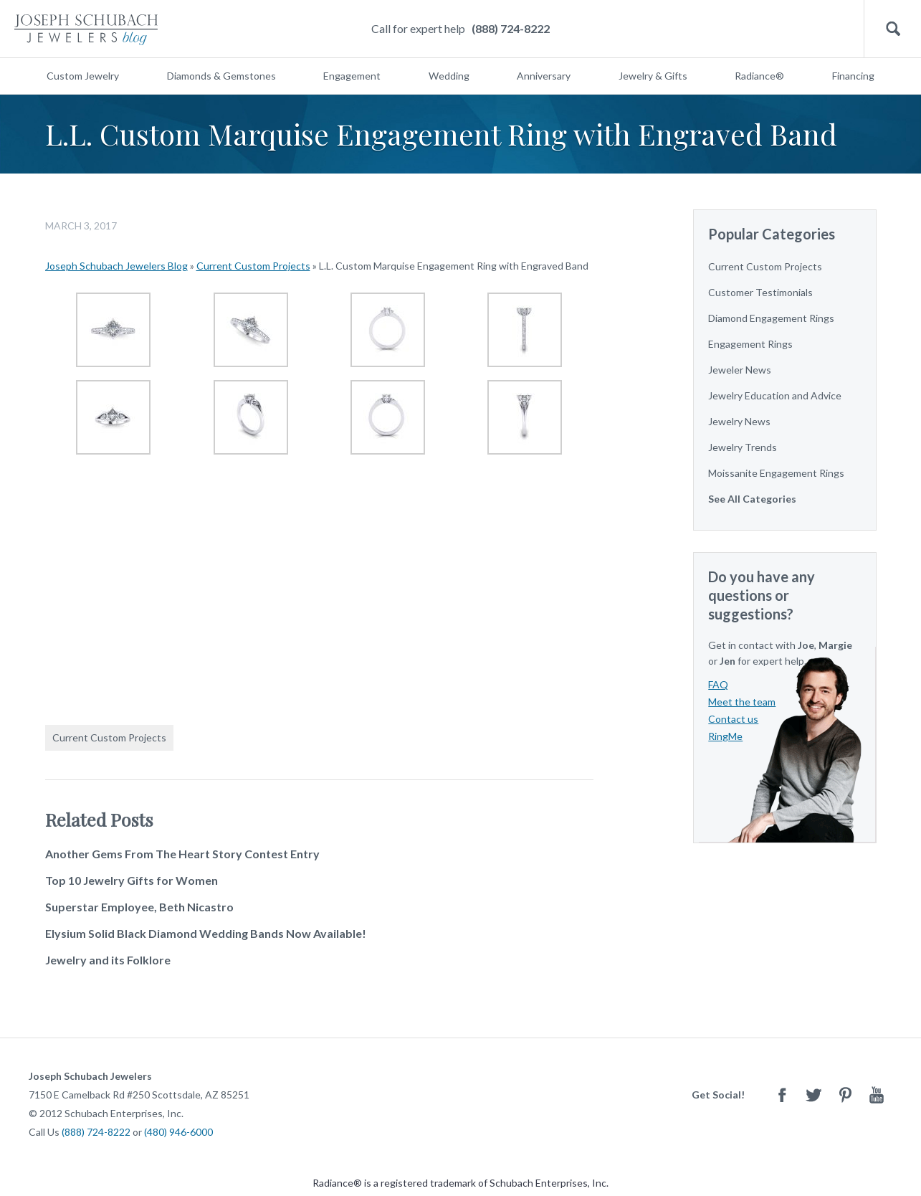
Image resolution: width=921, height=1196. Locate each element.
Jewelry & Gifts (653, 76)
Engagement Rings (750, 344)
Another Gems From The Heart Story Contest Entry (182, 853)
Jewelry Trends (742, 447)
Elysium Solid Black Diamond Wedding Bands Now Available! (205, 933)
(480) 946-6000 (178, 1132)
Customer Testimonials (760, 292)
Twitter (813, 1094)
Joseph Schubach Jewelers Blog (116, 266)
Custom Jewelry (83, 76)
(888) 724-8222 (511, 28)
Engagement (352, 76)
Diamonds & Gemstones (221, 76)
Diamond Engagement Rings (771, 318)
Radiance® (759, 76)
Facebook (782, 1094)
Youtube (876, 1094)
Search (892, 29)
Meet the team (742, 702)
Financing (853, 76)
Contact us (733, 719)
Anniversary (544, 76)
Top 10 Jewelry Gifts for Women (131, 880)
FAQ (718, 684)
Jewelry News (739, 421)
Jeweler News (739, 370)
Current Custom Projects (253, 266)
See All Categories (752, 499)
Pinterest (845, 1094)
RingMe (725, 736)
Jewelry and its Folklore (108, 960)
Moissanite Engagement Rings (776, 473)
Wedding (449, 76)
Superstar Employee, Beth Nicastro (139, 906)
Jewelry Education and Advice (774, 395)
